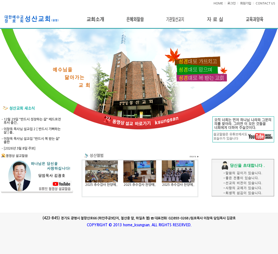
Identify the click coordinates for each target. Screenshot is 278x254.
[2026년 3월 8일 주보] (19, 148)
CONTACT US (265, 3)
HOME (218, 3)
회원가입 (245, 3)
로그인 (231, 3)
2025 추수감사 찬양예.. (101, 184)
